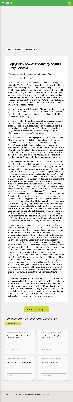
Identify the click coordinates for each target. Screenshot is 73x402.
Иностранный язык (31, 49)
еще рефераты (13, 323)
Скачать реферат (36, 309)
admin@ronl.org (45, 394)
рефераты (18, 49)
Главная (8, 49)
